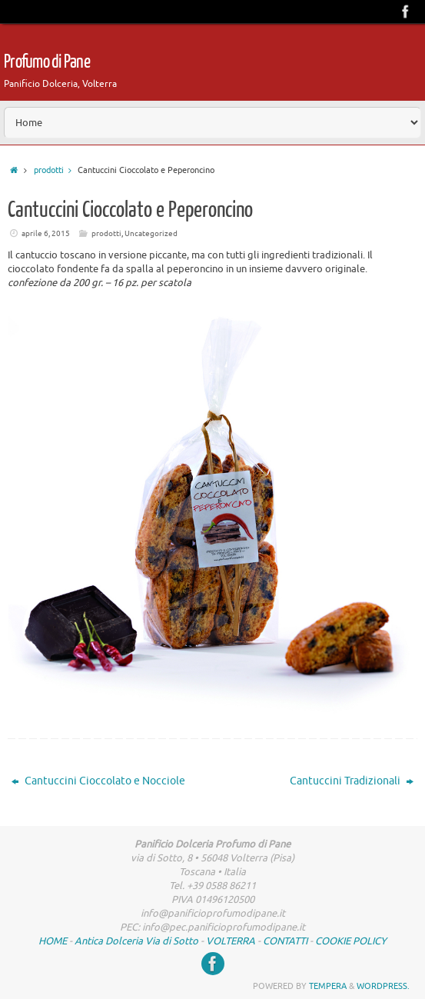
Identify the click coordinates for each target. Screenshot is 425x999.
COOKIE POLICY (351, 940)
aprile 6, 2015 (46, 233)
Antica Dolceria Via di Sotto (136, 940)
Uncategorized (151, 233)
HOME (52, 940)
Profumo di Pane (47, 62)
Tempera (328, 986)
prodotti (56, 170)
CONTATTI (285, 940)
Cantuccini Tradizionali (351, 781)
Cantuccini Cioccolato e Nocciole (98, 781)
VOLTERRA (230, 940)
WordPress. (383, 986)
